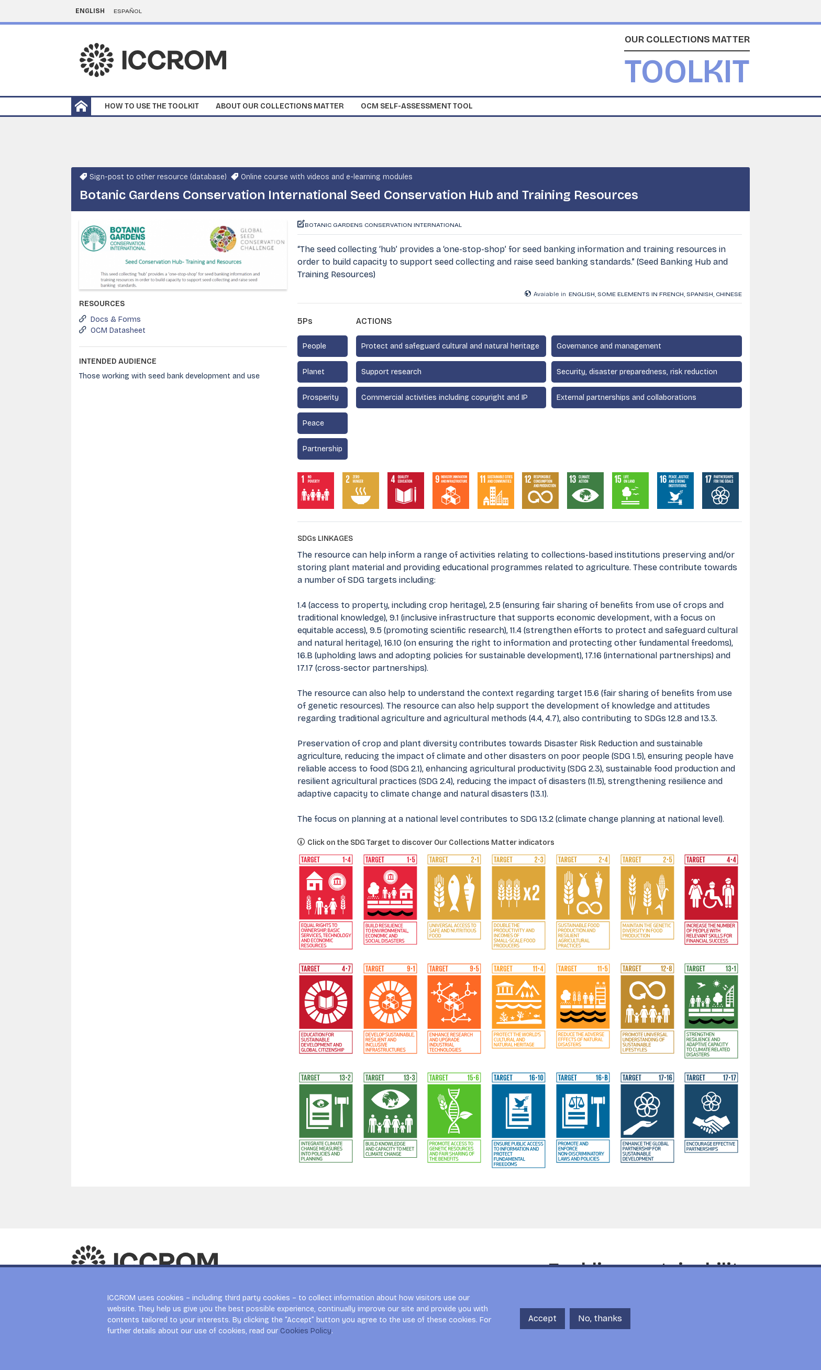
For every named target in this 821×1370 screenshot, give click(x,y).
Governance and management (609, 346)
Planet (314, 371)
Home (81, 106)
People (314, 346)
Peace (313, 423)
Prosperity (321, 397)
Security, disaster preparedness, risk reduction (637, 371)
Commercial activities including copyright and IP (444, 397)
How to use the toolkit (152, 106)
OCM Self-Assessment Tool (417, 106)
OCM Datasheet (118, 330)
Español (128, 11)
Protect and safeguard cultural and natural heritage (450, 346)
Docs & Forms (116, 319)
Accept (542, 1318)
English (90, 11)
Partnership (322, 448)
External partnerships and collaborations (626, 397)
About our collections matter (280, 106)
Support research (391, 371)
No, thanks (600, 1318)
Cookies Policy (305, 1330)
